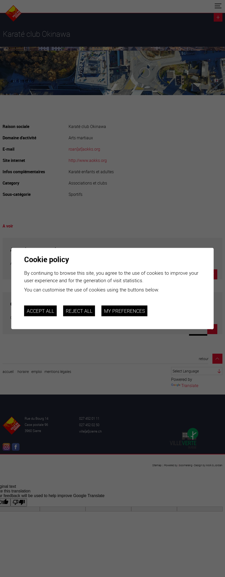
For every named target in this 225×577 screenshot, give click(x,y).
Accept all (40, 310)
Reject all (79, 310)
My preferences (124, 310)
